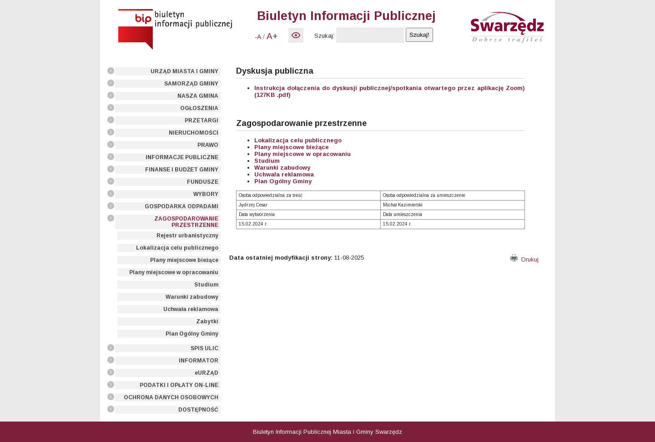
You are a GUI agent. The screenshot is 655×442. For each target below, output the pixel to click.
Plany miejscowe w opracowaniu (173, 272)
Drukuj (524, 259)
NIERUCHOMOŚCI (193, 133)
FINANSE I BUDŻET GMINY (181, 169)
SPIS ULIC (204, 348)
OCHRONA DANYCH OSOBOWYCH (171, 397)
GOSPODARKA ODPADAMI (181, 206)
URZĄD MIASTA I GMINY (184, 71)
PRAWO (207, 145)
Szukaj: (324, 35)
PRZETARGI (201, 120)
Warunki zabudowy (192, 297)
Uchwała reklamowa (190, 309)
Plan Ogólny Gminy (192, 334)
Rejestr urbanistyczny (187, 235)
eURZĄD (206, 373)
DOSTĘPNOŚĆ (198, 410)
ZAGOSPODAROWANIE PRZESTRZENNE (186, 222)
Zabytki (207, 321)
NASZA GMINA (197, 96)
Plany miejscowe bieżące (184, 260)
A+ (272, 36)
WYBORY (205, 194)
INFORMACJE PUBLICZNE (182, 157)
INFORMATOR (198, 360)
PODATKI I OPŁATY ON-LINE (179, 385)
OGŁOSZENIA (199, 108)
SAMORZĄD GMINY (191, 83)
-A (258, 36)
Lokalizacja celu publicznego (177, 248)
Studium (206, 284)
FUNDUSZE (202, 182)
